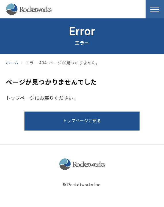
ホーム (12, 63)
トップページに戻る (82, 120)
